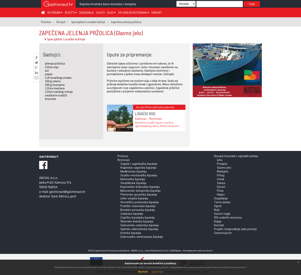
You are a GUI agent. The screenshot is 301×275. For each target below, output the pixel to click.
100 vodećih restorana (133, 12)
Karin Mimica (60, 196)
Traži (252, 4)
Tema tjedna (222, 202)
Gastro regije (222, 213)
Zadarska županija (131, 213)
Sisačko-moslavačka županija (138, 175)
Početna (122, 156)
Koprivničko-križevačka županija (140, 186)
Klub (217, 209)
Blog (111, 12)
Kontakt (156, 12)
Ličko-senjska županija (134, 198)
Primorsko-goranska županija (138, 194)
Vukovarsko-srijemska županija (139, 225)
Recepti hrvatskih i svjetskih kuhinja (236, 156)
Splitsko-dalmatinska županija (139, 229)
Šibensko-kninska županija (136, 221)
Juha (219, 160)
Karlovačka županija (132, 179)
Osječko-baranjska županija (137, 217)
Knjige (218, 221)
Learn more (157, 271)
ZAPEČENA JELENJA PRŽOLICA (91, 32)
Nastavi (143, 271)
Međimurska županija (133, 171)
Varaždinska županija (133, 183)
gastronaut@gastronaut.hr (67, 192)
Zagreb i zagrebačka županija (138, 163)
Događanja (86, 12)
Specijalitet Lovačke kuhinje (65, 39)
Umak (220, 179)
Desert (221, 186)
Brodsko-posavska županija (137, 209)
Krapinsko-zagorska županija (138, 167)
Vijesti (100, 12)
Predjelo (222, 163)
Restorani (54, 12)
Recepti (71, 12)
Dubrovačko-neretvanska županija (141, 236)
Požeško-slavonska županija (137, 206)
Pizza (220, 190)
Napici (221, 194)
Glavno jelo (224, 167)
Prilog (220, 175)
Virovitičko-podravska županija (139, 202)
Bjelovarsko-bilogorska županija (140, 190)
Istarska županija (130, 232)
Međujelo (222, 171)
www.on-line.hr (205, 250)
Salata (221, 183)
